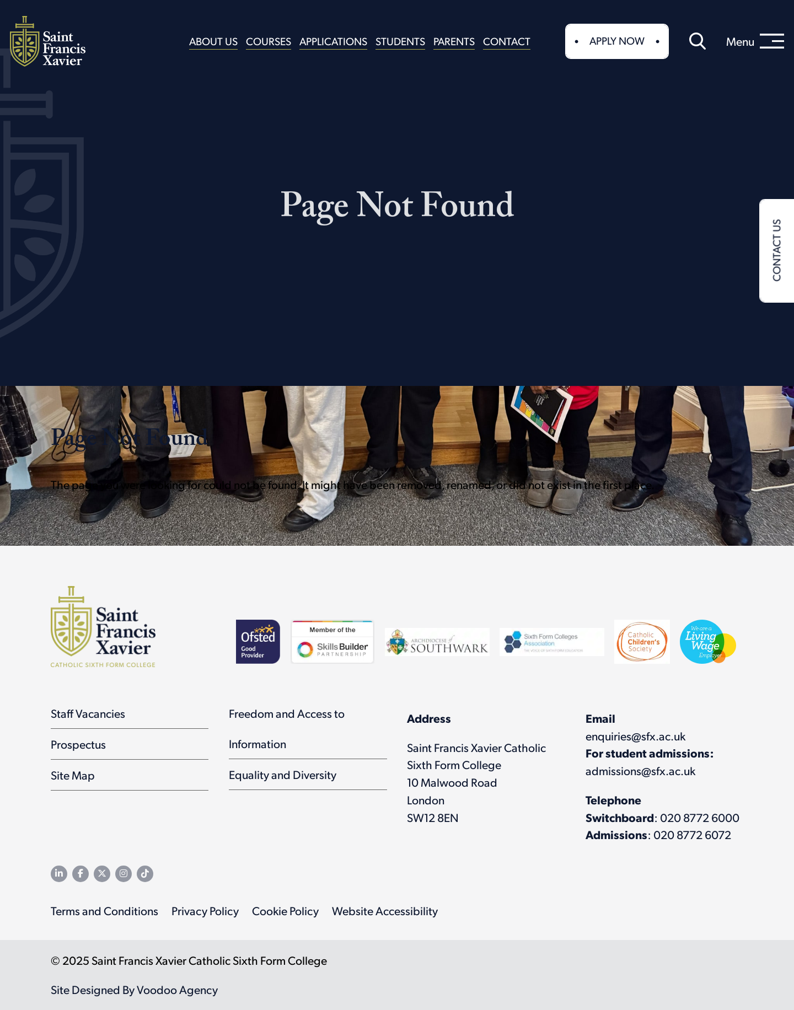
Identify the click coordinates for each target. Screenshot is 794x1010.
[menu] (755, 41)
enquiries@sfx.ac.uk (635, 735)
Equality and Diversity (282, 774)
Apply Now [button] (617, 40)
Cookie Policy (285, 910)
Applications (333, 40)
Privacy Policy (205, 910)
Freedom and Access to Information (287, 728)
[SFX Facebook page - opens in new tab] (80, 874)
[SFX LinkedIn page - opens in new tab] (59, 874)
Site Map (73, 774)
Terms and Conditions (104, 910)
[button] (697, 41)
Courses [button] (268, 40)
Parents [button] (454, 40)
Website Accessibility (385, 910)
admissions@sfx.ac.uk (640, 770)
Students (400, 40)
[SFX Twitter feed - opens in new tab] (102, 874)
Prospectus (78, 744)
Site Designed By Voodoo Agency (134, 989)
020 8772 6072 (692, 834)
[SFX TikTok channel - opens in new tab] (145, 874)
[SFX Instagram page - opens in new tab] (123, 874)
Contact (506, 40)
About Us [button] (213, 40)
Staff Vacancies (88, 713)
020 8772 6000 (699, 817)
